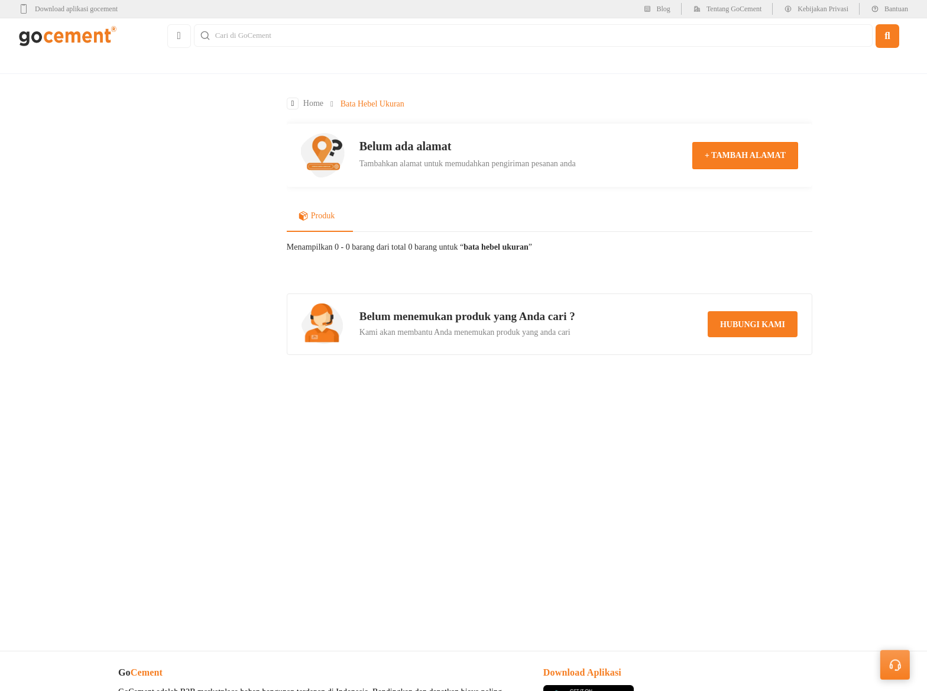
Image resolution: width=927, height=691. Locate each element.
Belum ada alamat (405, 146)
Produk (317, 217)
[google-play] (72, 9)
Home (313, 104)
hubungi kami (752, 325)
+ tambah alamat (745, 155)
